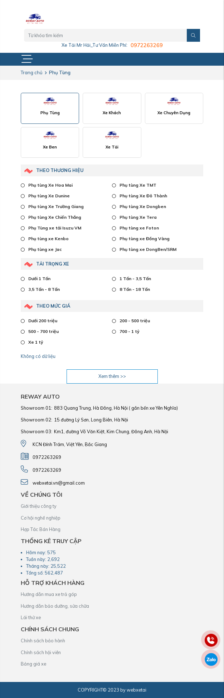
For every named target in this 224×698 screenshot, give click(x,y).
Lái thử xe (31, 617)
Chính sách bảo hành (43, 640)
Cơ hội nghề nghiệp (40, 518)
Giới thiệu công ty (39, 506)
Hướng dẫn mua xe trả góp (49, 594)
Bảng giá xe (33, 664)
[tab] (50, 108)
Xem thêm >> (112, 376)
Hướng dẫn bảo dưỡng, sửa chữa (55, 606)
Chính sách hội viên (41, 652)
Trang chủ (32, 72)
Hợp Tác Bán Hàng (40, 529)
